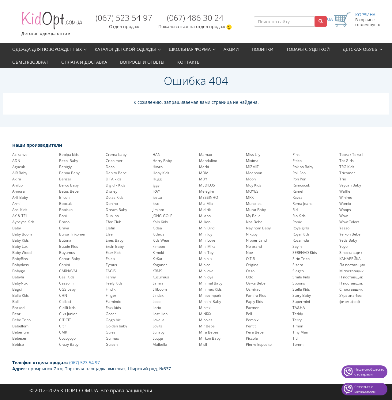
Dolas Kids (114, 197)
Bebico (18, 344)
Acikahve (20, 154)
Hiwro (158, 166)
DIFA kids (113, 179)
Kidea (157, 228)
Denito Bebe (116, 172)
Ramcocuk (301, 185)
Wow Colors (349, 222)
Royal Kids (301, 234)
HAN (156, 154)
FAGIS (111, 271)
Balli (16, 301)
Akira (16, 179)
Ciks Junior (68, 313)
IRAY (156, 191)
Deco (110, 166)
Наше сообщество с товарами (369, 371)
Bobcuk (65, 203)
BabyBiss (20, 258)
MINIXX (205, 313)
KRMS (157, 271)
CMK (63, 332)
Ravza (297, 197)
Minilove (206, 271)
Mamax (205, 154)
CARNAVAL (68, 271)
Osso (250, 271)
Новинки (262, 49)
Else (109, 234)
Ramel (297, 191)
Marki (204, 166)
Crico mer (114, 160)
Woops (345, 209)
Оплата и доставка (84, 62)
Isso (156, 203)
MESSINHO (208, 197)
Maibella (160, 344)
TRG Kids (346, 166)
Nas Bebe (254, 222)
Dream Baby (116, 209)
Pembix (252, 320)
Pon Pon (299, 179)
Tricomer (347, 172)
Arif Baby (20, 197)
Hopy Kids (161, 172)
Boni (63, 215)
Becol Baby (68, 160)
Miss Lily (253, 154)
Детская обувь (360, 49)
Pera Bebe (255, 332)
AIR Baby (19, 172)
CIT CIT (65, 320)
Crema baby (116, 154)
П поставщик (351, 283)
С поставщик (351, 289)
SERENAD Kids (304, 252)
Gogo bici (114, 320)
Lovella (158, 320)
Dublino (112, 215)
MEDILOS (207, 185)
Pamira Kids (256, 295)
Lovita (158, 326)
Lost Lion (160, 313)
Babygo (18, 271)
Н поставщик (351, 277)
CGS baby (67, 289)
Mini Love (207, 240)
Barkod (18, 307)
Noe (249, 252)
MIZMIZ (252, 166)
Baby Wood (22, 252)
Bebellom (20, 326)
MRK (250, 197)
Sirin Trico (301, 258)
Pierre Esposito (259, 344)
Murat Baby (256, 209)
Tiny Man (300, 332)
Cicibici (65, 301)
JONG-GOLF (162, 215)
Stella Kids (301, 289)
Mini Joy (205, 234)
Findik (110, 289)
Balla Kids (20, 295)
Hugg (157, 179)
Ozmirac (253, 289)
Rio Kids (299, 215)
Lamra (158, 283)
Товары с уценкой (308, 49)
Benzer (65, 179)
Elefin (110, 228)
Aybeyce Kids (23, 222)
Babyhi (18, 277)
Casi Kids (66, 277)
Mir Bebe (207, 326)
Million (204, 222)
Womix (345, 203)
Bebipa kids (69, 154)
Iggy (156, 185)
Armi (16, 203)
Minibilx (205, 258)
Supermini (301, 301)
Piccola (252, 338)
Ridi (295, 209)
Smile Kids (301, 277)
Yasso (344, 228)
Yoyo (343, 246)
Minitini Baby (210, 301)
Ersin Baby (115, 246)
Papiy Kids (254, 301)
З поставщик (350, 252)
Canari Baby (69, 258)
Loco (156, 301)
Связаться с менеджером (364, 389)
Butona (65, 240)
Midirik (205, 209)
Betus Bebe (69, 191)
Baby (16, 228)
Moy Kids (253, 185)
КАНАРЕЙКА (350, 258)
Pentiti (251, 326)
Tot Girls (346, 160)
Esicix (110, 258)
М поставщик (351, 271)
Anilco (17, 185)
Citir (62, 326)
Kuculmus (161, 277)
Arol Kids (19, 209)
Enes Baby (114, 240)
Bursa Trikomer (72, 234)
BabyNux (20, 283)
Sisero (297, 264)
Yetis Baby (348, 240)
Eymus (111, 264)
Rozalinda (300, 240)
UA (330, 19)
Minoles (206, 320)
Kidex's (158, 234)
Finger (111, 295)
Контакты (189, 62)
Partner (252, 307)
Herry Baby (162, 160)
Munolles (254, 203)
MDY (203, 179)
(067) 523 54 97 (124, 17)
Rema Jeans (302, 203)
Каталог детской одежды (125, 49)
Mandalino (208, 160)
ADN (16, 160)
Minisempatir (210, 295)
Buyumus (67, 252)
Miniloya (206, 277)
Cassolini (66, 283)
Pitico (297, 160)
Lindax (158, 295)
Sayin (297, 246)
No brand (254, 246)
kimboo (159, 246)
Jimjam (158, 209)
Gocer (111, 313)
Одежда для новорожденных (47, 49)
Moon (251, 179)
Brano (64, 222)
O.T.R (250, 258)
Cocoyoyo (67, 338)
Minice (204, 264)
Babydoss (20, 264)
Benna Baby (69, 172)
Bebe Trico (21, 320)
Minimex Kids (210, 289)
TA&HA (298, 307)
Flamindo (113, 301)
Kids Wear (161, 240)
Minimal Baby (210, 283)
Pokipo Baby (302, 166)
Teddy (297, 313)
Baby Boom (22, 234)
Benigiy (65, 166)
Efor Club (113, 222)
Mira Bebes (209, 332)
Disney (111, 191)
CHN (63, 295)
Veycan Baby (350, 185)
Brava (64, 228)
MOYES (252, 191)
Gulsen (112, 344)
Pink (296, 154)
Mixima (252, 160)
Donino (112, 203)
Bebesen (19, 338)
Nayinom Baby (258, 228)
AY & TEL (20, 215)
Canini (64, 264)
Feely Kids (114, 283)
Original (252, 264)
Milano (205, 215)
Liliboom (160, 289)
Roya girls (300, 228)
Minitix (204, 307)
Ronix (297, 222)
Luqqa (158, 338)
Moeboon (254, 172)
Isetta (157, 197)
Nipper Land (256, 240)
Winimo (345, 197)
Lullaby (158, 332)
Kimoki (158, 252)
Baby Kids (20, 240)
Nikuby (252, 234)
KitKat (157, 258)
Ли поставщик (352, 264)
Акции (231, 49)
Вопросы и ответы (142, 62)
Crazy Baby (68, 344)
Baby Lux (20, 246)
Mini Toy (206, 252)
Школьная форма (190, 49)
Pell (249, 313)
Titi (295, 338)
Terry (297, 320)
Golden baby (116, 326)
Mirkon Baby (210, 338)
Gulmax (112, 338)
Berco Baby (69, 185)
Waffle (344, 191)
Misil (203, 344)
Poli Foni (299, 172)
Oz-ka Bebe (256, 283)
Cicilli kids (67, 307)
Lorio (157, 307)
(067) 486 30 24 (195, 17)
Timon (297, 326)
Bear (16, 313)
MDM (204, 172)
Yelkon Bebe (349, 234)
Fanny (111, 277)
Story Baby (301, 295)
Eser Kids (113, 252)
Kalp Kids (160, 222)
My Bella (253, 215)
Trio (342, 179)
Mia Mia (206, 203)
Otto (249, 277)
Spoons (298, 283)
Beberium (20, 332)
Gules (110, 332)
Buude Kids (68, 246)
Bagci (17, 289)
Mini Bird (206, 228)
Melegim (206, 191)
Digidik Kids (115, 185)
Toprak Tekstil (351, 154)
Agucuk (18, 166)
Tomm (297, 344)
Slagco (298, 271)
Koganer (160, 264)
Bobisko (66, 209)
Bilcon (64, 197)
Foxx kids (113, 307)
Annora (18, 191)
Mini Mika (207, 246)
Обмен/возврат (30, 62)
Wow (343, 215)
